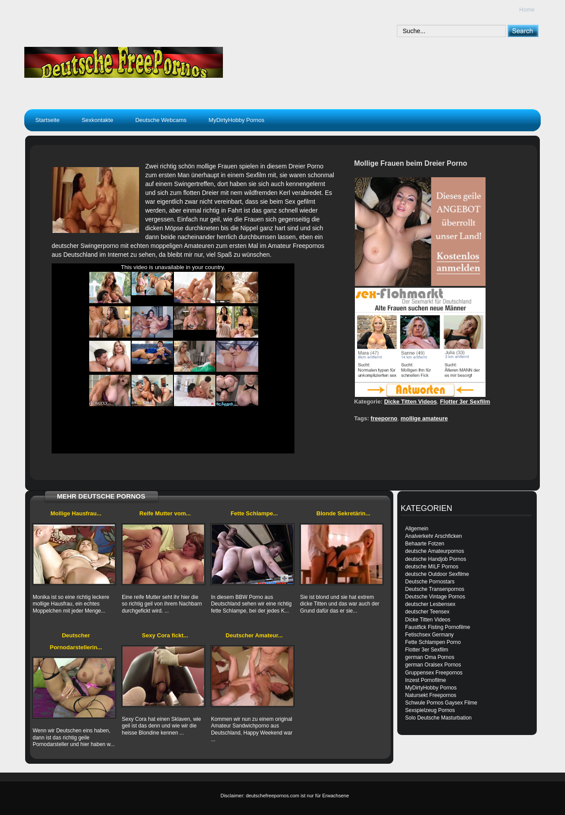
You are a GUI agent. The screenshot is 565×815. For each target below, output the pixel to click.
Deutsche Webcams (160, 120)
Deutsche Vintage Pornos (435, 597)
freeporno (384, 418)
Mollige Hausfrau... (76, 513)
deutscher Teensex (427, 612)
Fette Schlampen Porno (433, 642)
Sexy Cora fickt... (165, 635)
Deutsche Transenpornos (434, 589)
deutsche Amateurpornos (434, 551)
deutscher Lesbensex (430, 604)
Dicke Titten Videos (410, 401)
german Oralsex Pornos (433, 665)
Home (527, 9)
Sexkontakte (97, 120)
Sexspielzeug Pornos (430, 710)
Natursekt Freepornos (430, 695)
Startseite (47, 120)
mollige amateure (424, 418)
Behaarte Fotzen (424, 544)
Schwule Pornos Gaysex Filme (441, 703)
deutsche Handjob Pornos (435, 559)
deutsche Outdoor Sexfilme (437, 574)
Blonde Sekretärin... (343, 513)
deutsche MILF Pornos (432, 567)
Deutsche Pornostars (430, 582)
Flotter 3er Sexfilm (465, 401)
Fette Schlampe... (254, 513)
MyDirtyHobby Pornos (236, 120)
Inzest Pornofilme (425, 680)
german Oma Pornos (429, 657)
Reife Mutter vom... (165, 513)
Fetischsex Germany (429, 635)
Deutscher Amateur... (254, 635)
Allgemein (417, 529)
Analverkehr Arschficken (433, 536)
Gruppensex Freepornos (434, 673)
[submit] (523, 30)
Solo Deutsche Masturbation (438, 718)
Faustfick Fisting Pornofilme (437, 627)
